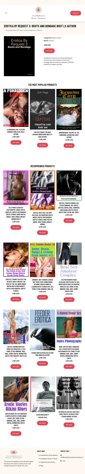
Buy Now (49, 51)
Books (54, 38)
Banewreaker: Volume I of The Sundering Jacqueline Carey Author (69, 135)
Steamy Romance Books (47, 462)
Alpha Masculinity (42, 415)
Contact (76, 13)
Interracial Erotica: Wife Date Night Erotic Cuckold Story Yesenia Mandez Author (69, 414)
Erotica (59, 38)
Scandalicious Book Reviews (49, 455)
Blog (41, 466)
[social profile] (11, 2)
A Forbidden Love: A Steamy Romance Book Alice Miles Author (16, 131)
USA (57, 2)
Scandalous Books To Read (48, 459)
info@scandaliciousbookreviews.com (70, 2)
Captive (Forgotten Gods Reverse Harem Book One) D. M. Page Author (42, 134)
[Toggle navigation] (6, 13)
